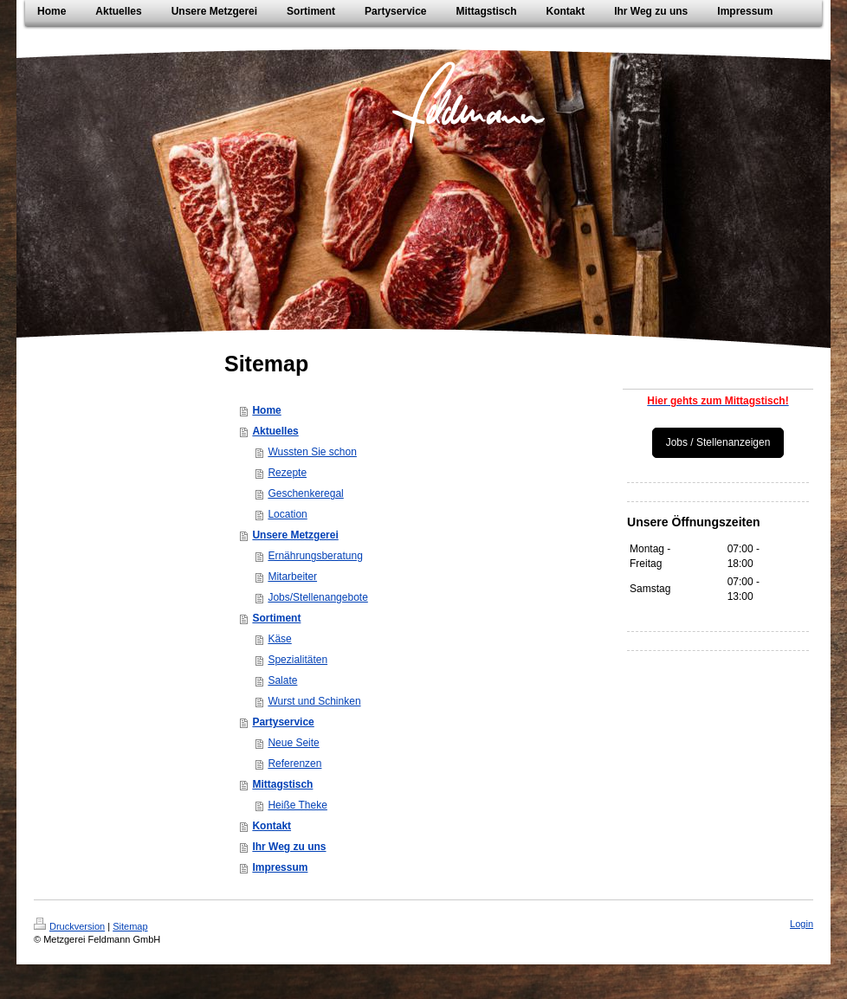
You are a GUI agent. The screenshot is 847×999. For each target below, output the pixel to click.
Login (801, 923)
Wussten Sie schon (312, 452)
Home (266, 410)
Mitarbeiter (292, 576)
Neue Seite (293, 743)
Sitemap (130, 926)
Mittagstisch (282, 784)
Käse (279, 639)
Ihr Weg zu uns (289, 847)
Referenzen (294, 763)
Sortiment (276, 618)
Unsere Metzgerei (295, 535)
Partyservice (283, 722)
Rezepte (287, 473)
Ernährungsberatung (315, 556)
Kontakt (271, 826)
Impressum (279, 867)
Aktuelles (275, 431)
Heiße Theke (297, 805)
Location (287, 514)
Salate (282, 680)
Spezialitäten (297, 660)
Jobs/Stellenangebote (317, 597)
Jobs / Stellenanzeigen (718, 442)
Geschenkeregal (305, 493)
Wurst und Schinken (314, 701)
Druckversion (69, 926)
